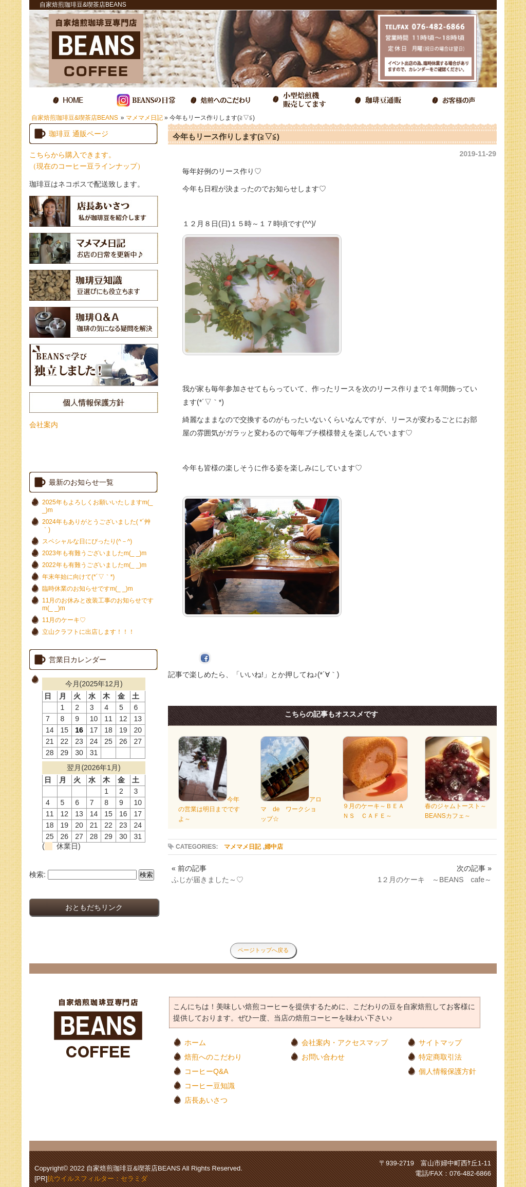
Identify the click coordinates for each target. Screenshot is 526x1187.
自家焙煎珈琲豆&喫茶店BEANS (74, 117)
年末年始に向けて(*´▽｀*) (78, 576)
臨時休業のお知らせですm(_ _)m (87, 588)
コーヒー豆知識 (209, 1085)
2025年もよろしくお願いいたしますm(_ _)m (97, 506)
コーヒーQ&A (206, 1071)
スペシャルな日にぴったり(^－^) (87, 541)
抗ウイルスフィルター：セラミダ (97, 1178)
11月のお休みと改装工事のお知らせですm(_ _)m (98, 604)
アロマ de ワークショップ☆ (291, 809)
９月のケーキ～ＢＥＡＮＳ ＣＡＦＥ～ (375, 807)
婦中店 (274, 846)
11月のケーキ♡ (64, 620)
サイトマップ (440, 1042)
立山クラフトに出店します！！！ (88, 631)
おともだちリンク (94, 907)
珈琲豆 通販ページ (78, 134)
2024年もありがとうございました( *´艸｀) (96, 525)
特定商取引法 (440, 1057)
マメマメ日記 (144, 117)
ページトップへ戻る (263, 950)
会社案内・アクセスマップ (345, 1042)
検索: (37, 874)
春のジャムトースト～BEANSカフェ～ (457, 807)
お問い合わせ (323, 1057)
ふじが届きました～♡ (207, 879)
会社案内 (43, 425)
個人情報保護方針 (447, 1071)
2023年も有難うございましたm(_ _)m (94, 553)
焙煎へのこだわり (213, 1057)
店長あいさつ (206, 1100)
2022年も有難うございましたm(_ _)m (94, 565)
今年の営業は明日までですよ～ (209, 809)
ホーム (195, 1042)
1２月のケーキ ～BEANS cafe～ (435, 879)
